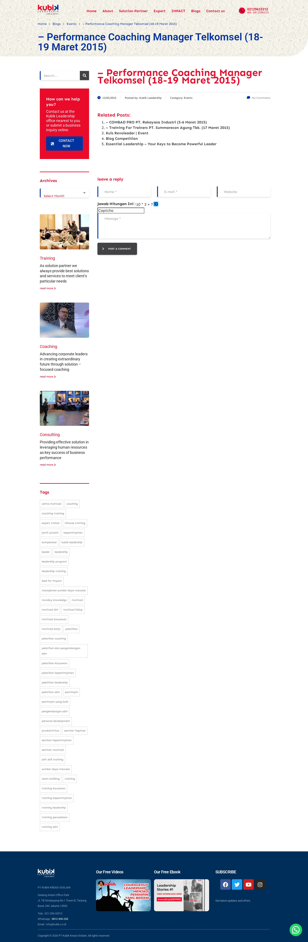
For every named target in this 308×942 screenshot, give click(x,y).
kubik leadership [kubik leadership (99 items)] (72, 542)
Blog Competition (122, 138)
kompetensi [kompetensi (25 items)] (49, 542)
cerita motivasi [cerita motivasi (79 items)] (51, 503)
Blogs (195, 11)
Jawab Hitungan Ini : (116, 203)
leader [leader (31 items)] (46, 551)
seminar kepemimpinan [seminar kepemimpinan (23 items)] (57, 740)
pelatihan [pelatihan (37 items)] (71, 628)
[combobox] (64, 193)
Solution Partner (133, 11)
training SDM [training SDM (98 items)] (50, 826)
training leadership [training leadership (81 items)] (54, 807)
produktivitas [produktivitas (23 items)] (50, 730)
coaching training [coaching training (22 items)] (53, 513)
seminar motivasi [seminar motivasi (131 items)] (53, 749)
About (107, 11)
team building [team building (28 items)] (51, 778)
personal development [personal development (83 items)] (56, 721)
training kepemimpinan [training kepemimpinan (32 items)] (57, 798)
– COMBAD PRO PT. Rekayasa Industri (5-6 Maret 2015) (156, 122)
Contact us (215, 11)
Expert (160, 11)
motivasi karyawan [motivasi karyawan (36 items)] (54, 619)
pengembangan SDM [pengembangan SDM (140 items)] (55, 711)
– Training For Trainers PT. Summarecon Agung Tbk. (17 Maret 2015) (168, 127)
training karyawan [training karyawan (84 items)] (53, 788)
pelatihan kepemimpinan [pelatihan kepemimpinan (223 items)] (58, 672)
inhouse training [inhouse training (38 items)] (75, 523)
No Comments (258, 97)
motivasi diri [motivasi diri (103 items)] (50, 609)
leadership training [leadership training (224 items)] (54, 571)
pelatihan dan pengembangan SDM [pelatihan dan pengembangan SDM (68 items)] (61, 651)
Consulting (50, 434)
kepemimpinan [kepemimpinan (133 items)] (73, 532)
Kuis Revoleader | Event (127, 133)
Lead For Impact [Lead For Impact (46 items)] (52, 580)
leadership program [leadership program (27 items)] (54, 561)
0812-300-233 (60, 918)
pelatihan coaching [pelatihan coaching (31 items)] (54, 638)
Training (47, 258)
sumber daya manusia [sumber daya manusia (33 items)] (56, 769)
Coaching (48, 346)
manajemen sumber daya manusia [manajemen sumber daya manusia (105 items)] (64, 590)
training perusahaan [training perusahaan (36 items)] (54, 817)
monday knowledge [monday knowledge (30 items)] (54, 600)
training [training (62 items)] (70, 778)
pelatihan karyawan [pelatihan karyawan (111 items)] (54, 663)
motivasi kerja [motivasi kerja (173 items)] (51, 628)
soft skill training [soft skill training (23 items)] (52, 759)
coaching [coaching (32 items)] (72, 503)
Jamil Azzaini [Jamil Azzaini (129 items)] (50, 532)
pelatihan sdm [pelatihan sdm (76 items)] (51, 692)
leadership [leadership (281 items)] (61, 551)
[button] (156, 204)
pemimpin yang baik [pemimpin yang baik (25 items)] (55, 701)
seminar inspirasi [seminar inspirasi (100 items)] (74, 730)
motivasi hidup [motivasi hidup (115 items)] (73, 609)
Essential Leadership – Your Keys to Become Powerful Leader (161, 144)
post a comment (116, 248)
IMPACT (178, 11)
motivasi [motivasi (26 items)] (77, 600)
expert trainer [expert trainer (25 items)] (51, 523)
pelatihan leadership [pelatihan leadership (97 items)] (55, 682)
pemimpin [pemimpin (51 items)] (71, 692)
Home (92, 11)
